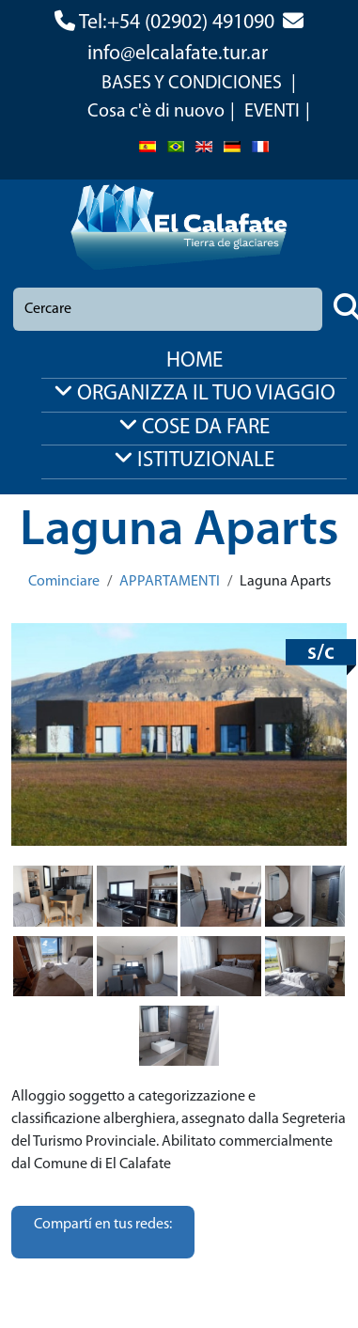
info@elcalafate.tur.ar (177, 54)
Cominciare (64, 581)
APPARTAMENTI (169, 581)
